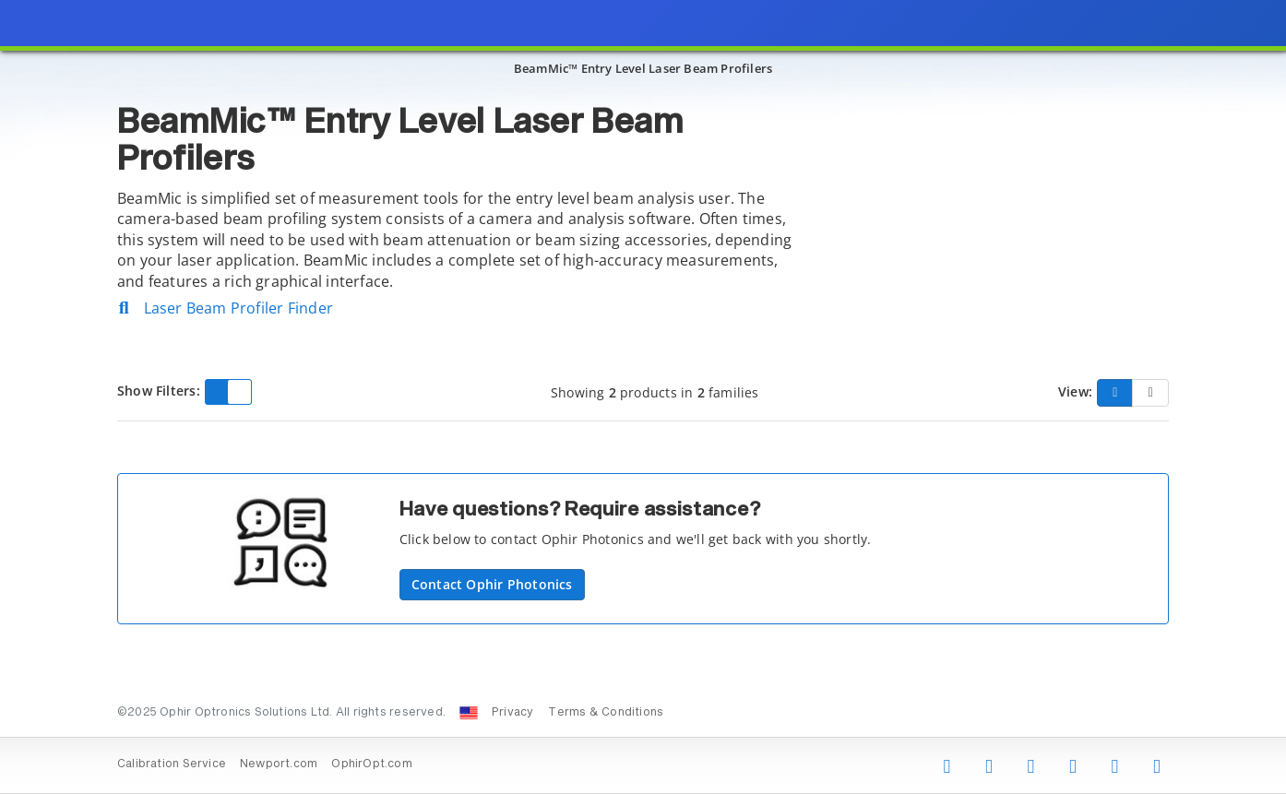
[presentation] (643, 397)
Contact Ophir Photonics (492, 584)
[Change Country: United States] (468, 713)
